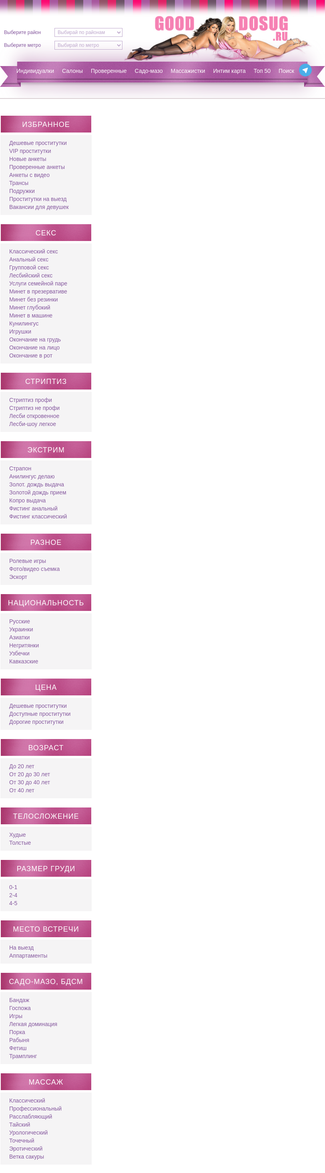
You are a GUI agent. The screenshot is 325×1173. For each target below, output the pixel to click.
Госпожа (20, 1008)
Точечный (21, 1140)
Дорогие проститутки (36, 722)
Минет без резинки (33, 299)
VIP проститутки (30, 151)
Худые (17, 835)
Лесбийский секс (30, 275)
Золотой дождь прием (37, 492)
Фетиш (17, 1048)
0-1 (13, 887)
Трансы (18, 183)
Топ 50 (262, 71)
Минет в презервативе (38, 291)
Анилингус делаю (31, 476)
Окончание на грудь (35, 339)
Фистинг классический (38, 516)
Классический (27, 1100)
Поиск (286, 71)
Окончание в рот (30, 355)
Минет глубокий (29, 307)
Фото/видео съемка (34, 569)
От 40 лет (21, 790)
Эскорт (18, 577)
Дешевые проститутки (38, 143)
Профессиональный (35, 1108)
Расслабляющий (30, 1116)
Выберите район (22, 32)
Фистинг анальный (33, 508)
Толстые (20, 843)
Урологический (28, 1132)
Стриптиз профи (30, 400)
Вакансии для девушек (39, 207)
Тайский (19, 1124)
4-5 (13, 903)
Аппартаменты (28, 955)
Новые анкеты (27, 159)
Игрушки (20, 331)
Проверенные (109, 71)
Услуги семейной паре (38, 283)
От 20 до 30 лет (29, 774)
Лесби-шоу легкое (32, 424)
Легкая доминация (33, 1024)
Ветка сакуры (26, 1156)
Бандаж (19, 1000)
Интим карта (229, 71)
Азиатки (19, 637)
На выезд (21, 947)
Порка (17, 1032)
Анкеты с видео (29, 175)
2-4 (13, 895)
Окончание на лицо (34, 347)
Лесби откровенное (34, 416)
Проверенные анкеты (37, 167)
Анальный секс (28, 259)
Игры (15, 1016)
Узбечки (19, 653)
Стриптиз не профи (34, 408)
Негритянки (24, 645)
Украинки (21, 629)
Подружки (22, 191)
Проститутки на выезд (37, 199)
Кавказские (23, 661)
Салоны (72, 71)
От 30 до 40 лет (29, 782)
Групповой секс (29, 267)
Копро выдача (27, 500)
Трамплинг (23, 1056)
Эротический (25, 1148)
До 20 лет (21, 766)
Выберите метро (22, 45)
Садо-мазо (149, 71)
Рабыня (19, 1040)
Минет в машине (30, 315)
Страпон (20, 468)
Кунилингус (23, 323)
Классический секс (33, 251)
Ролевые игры (27, 561)
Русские (19, 621)
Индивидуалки (35, 71)
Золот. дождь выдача (36, 484)
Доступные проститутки (39, 714)
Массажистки (188, 71)
